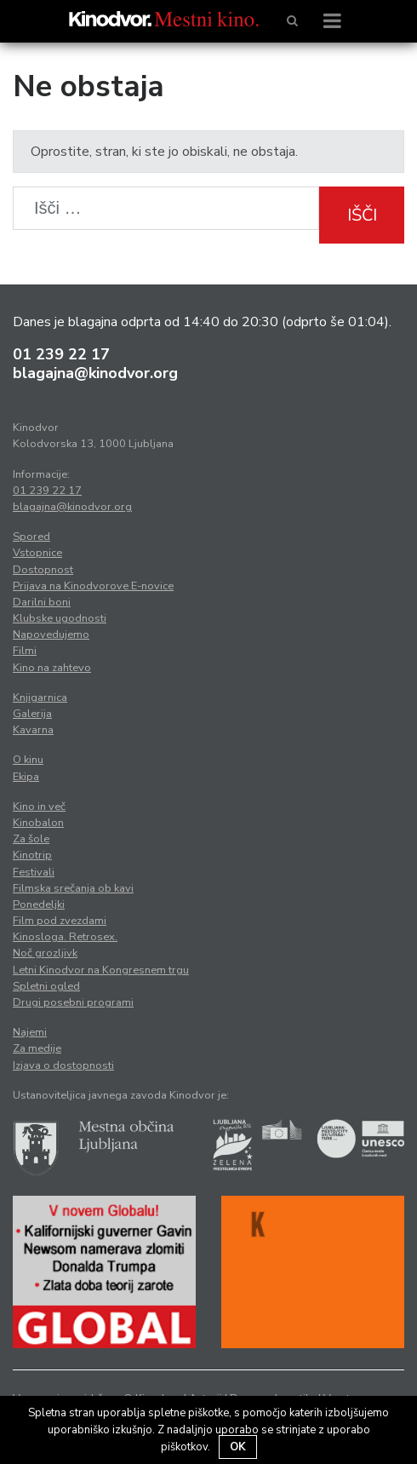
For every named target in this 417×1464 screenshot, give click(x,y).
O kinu (28, 759)
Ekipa (26, 776)
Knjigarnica (40, 697)
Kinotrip (32, 855)
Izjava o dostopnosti (63, 1065)
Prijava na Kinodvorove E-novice (93, 586)
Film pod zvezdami (59, 920)
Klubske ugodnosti (59, 618)
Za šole (31, 839)
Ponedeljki (39, 904)
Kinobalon (38, 822)
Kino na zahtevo (52, 667)
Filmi (25, 650)
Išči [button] (362, 215)
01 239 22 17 (61, 354)
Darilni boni (42, 602)
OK (238, 1447)
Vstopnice (37, 552)
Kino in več (39, 806)
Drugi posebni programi (73, 1002)
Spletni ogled (46, 986)
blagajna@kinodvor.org (95, 373)
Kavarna (33, 730)
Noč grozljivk (45, 953)
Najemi (30, 1032)
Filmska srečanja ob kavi (73, 888)
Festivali (33, 872)
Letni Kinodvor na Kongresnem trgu (101, 970)
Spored (31, 536)
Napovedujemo (51, 634)
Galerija (32, 713)
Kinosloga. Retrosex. (65, 936)
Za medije (37, 1048)
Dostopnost (43, 569)
